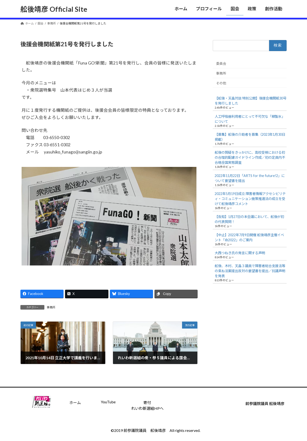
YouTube (108, 402)
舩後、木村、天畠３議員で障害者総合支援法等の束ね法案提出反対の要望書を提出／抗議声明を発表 (250, 271)
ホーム (75, 402)
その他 (221, 83)
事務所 (51, 307)
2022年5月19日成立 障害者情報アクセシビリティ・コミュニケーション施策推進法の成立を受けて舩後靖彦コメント (250, 199)
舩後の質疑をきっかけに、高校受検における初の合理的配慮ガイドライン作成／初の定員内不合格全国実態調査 (250, 157)
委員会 (221, 63)
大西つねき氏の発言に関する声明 (240, 253)
